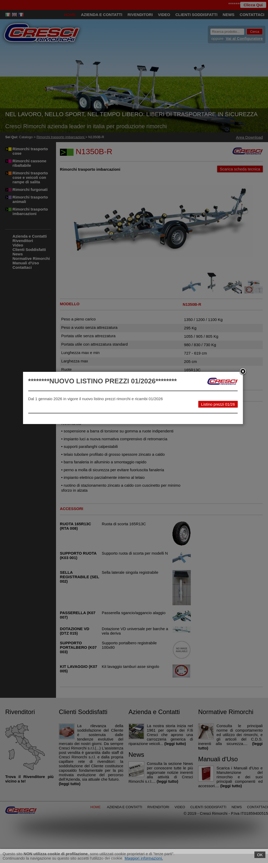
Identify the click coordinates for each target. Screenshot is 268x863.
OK (260, 855)
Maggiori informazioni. (144, 858)
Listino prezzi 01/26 (219, 438)
